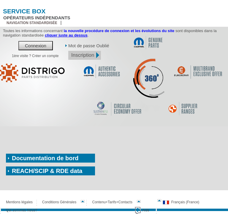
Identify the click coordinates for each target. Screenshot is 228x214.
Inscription (82, 55)
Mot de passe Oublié (88, 45)
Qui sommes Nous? (21, 210)
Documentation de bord (45, 158)
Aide (145, 210)
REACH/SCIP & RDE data (47, 171)
